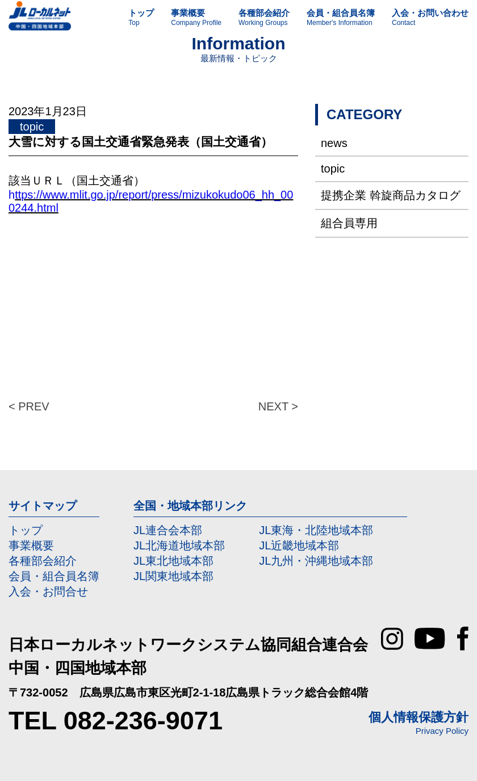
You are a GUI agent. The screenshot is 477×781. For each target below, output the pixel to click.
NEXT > (278, 406)
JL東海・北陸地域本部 (316, 530)
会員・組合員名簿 (54, 576)
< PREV (29, 406)
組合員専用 (349, 223)
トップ (26, 530)
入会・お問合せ (48, 591)
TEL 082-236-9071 (116, 720)
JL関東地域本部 (173, 576)
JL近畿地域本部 (299, 545)
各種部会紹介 (43, 561)
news (334, 143)
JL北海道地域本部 (179, 545)
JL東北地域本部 (173, 561)
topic (333, 168)
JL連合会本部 (167, 530)
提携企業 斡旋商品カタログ (391, 195)
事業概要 (31, 545)
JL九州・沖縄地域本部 (316, 561)
